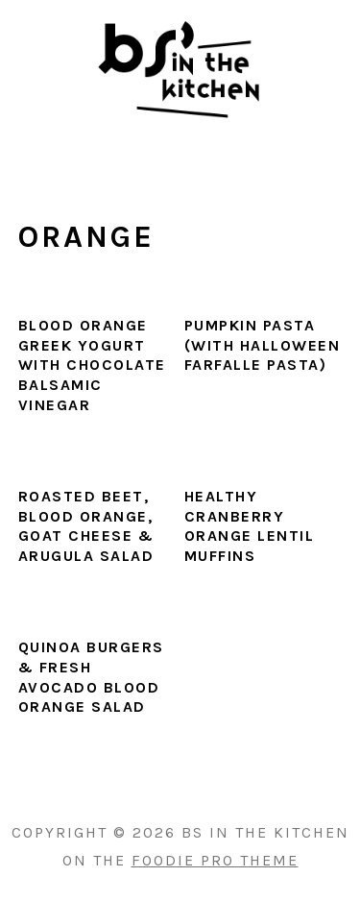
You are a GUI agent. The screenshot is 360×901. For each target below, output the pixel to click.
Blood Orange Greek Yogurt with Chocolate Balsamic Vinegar (92, 365)
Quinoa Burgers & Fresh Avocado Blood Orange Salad (91, 677)
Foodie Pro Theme (215, 860)
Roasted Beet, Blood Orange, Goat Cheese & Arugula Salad (86, 526)
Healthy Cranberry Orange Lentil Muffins (249, 526)
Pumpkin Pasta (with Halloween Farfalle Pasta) (262, 345)
